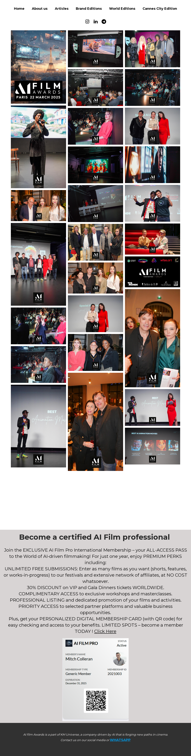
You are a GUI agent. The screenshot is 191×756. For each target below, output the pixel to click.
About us (39, 9)
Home (19, 9)
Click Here (105, 631)
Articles (61, 9)
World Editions (122, 9)
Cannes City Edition (160, 9)
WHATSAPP (120, 740)
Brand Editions (89, 9)
